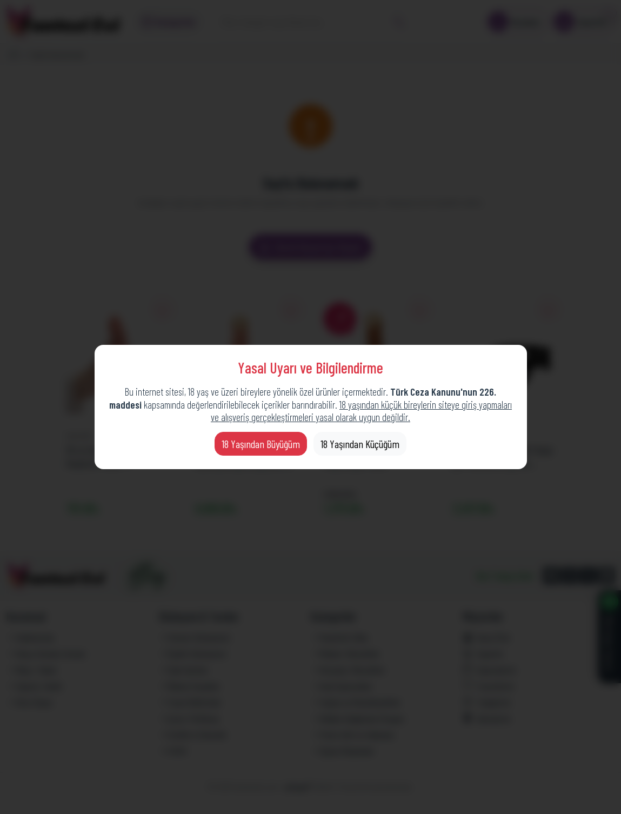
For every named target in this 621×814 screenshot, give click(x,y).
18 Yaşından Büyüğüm (261, 443)
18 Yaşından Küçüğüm (359, 443)
